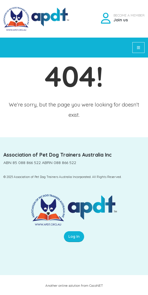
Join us (120, 19)
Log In (74, 236)
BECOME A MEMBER (129, 15)
